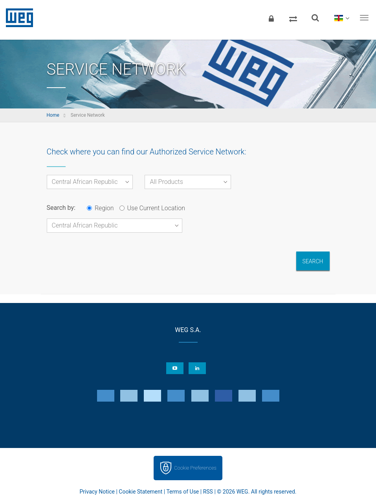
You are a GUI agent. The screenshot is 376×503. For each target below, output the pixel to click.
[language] (341, 17)
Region (100, 208)
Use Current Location (152, 208)
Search (313, 261)
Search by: (61, 207)
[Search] (315, 17)
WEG (16, 17)
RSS (208, 491)
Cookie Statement (140, 491)
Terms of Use (182, 491)
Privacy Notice (97, 491)
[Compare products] (293, 17)
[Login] (271, 17)
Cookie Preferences (195, 468)
